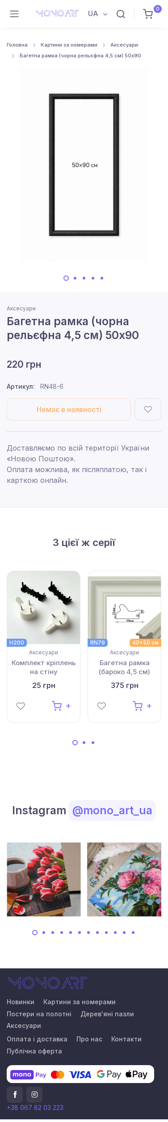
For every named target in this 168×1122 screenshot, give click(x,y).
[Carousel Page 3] (84, 278)
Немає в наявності (69, 409)
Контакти (126, 1039)
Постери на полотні (39, 1014)
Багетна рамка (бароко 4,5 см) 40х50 (124, 667)
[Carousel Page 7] (88, 932)
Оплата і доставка (37, 1039)
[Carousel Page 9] (106, 932)
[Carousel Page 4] (93, 278)
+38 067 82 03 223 (35, 1107)
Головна (17, 45)
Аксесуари (124, 45)
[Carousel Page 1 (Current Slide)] (66, 278)
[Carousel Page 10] (115, 932)
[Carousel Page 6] (79, 932)
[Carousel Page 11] (124, 932)
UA (94, 13)
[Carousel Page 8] (97, 932)
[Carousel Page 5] (102, 278)
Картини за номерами (69, 45)
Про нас (89, 1039)
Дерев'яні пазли (107, 1014)
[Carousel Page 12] (133, 932)
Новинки (20, 1002)
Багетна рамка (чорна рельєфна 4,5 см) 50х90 (80, 55)
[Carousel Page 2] (75, 278)
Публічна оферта (34, 1051)
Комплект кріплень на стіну (44, 667)
